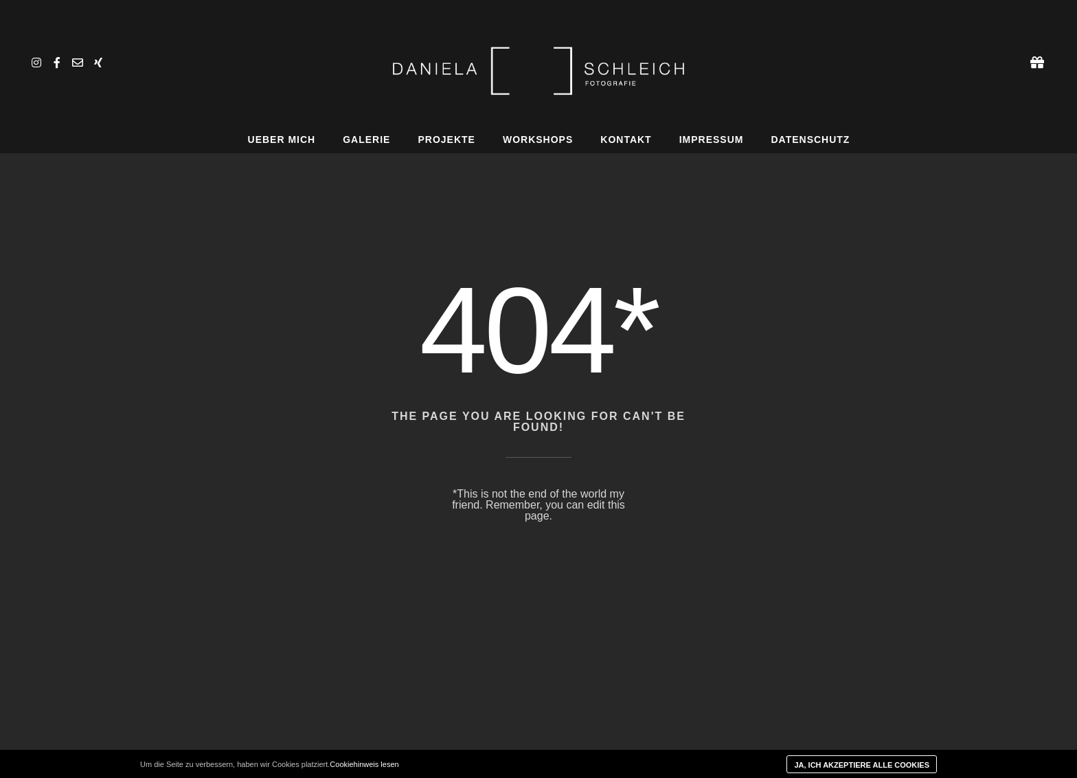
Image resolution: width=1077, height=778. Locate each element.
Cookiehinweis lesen (364, 764)
